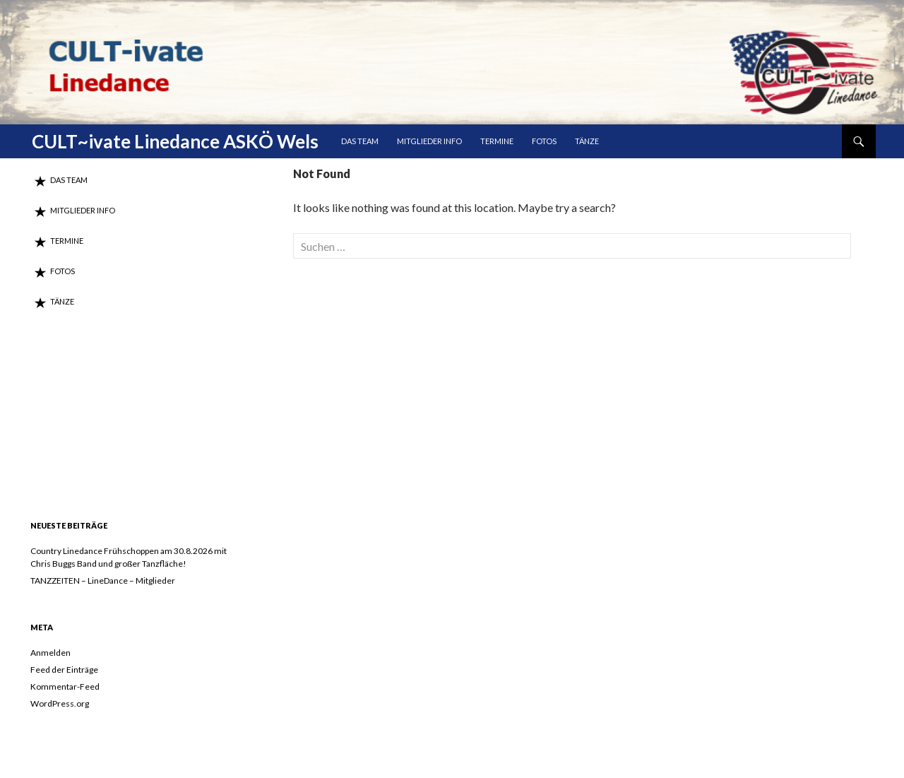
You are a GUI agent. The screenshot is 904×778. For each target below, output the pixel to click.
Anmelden (50, 652)
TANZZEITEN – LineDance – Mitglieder (102, 580)
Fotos (544, 141)
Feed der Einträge (64, 669)
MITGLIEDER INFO (429, 141)
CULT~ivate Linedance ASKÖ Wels (175, 141)
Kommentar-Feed (65, 686)
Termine (496, 141)
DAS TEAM (360, 141)
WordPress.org (59, 703)
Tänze (587, 141)
